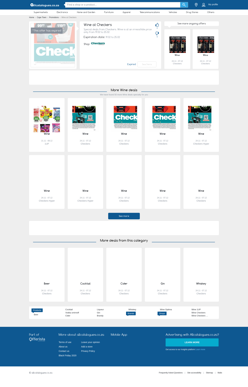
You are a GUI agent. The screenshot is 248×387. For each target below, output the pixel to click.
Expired (131, 64)
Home (32, 17)
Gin (98, 312)
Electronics (62, 12)
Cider (67, 315)
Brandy (100, 315)
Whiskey (132, 309)
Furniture (109, 12)
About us (63, 346)
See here (147, 64)
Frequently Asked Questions (171, 373)
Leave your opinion (90, 342)
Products (37, 310)
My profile (213, 4)
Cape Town (42, 17)
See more (124, 216)
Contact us (64, 351)
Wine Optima (166, 309)
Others (210, 12)
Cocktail (69, 309)
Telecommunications (150, 12)
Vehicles (173, 12)
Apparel (126, 12)
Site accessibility (194, 373)
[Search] (184, 5)
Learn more (192, 342)
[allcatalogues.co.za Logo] (45, 4)
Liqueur (100, 309)
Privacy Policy (88, 351)
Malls (220, 373)
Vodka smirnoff (72, 312)
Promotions (54, 17)
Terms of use (65, 342)
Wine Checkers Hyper (201, 315)
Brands (131, 313)
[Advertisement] (124, 77)
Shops (162, 313)
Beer (36, 314)
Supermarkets (41, 12)
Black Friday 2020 (67, 355)
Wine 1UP (196, 309)
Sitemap (209, 373)
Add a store (87, 346)
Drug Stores (192, 12)
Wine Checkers (198, 312)
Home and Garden (86, 12)
